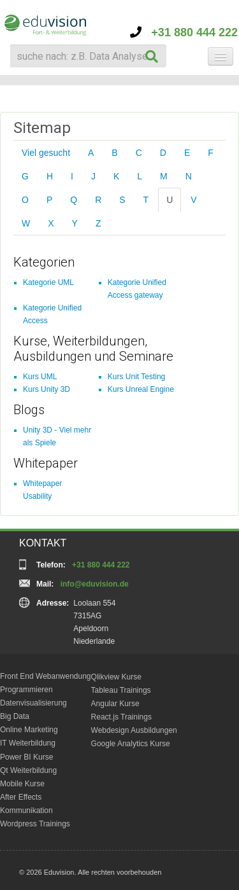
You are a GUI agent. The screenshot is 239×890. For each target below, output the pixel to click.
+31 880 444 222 (184, 32)
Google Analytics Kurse (130, 743)
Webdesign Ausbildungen (134, 730)
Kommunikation (26, 810)
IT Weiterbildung (27, 743)
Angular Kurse (115, 703)
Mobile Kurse (22, 783)
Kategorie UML (48, 282)
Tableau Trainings (121, 690)
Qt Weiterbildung (28, 770)
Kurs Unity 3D (46, 389)
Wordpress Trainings (35, 823)
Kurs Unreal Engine (141, 389)
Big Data (14, 716)
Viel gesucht (46, 153)
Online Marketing (29, 729)
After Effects (20, 797)
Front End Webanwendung (45, 676)
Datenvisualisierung (33, 703)
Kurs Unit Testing (137, 376)
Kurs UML (40, 376)
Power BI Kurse (26, 757)
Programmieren (26, 689)
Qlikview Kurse (116, 676)
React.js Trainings (121, 717)
